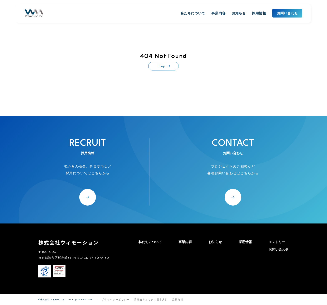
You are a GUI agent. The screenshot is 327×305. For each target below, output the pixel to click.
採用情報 (259, 13)
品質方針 (177, 299)
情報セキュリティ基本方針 (151, 299)
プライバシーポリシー (115, 299)
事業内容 (218, 13)
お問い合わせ (287, 13)
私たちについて (193, 13)
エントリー (277, 241)
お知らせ (239, 13)
